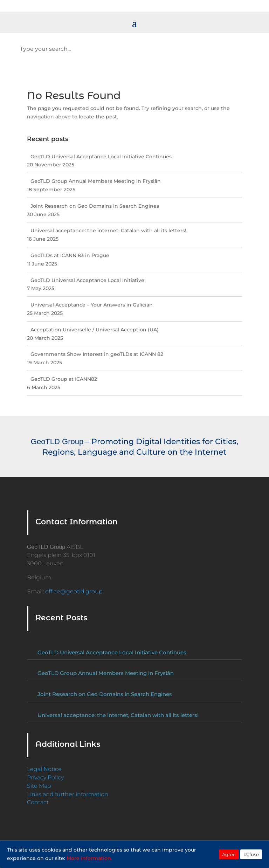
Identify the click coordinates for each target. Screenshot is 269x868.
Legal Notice (44, 769)
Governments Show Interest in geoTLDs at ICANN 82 (96, 354)
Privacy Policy (45, 777)
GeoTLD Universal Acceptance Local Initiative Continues (101, 156)
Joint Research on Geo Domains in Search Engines (94, 206)
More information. (89, 858)
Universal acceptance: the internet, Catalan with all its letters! (108, 230)
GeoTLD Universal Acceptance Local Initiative (87, 280)
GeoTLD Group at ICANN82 (63, 379)
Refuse (251, 854)
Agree (229, 854)
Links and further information (67, 794)
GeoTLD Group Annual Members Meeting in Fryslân (95, 181)
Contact (38, 802)
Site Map (39, 786)
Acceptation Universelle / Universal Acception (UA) (94, 329)
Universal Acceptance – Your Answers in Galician (91, 305)
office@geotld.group (74, 591)
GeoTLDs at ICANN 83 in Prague (69, 255)
